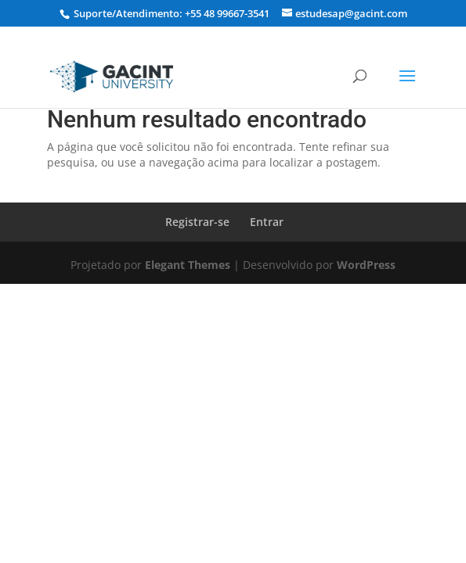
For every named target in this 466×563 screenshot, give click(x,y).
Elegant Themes (187, 264)
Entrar (267, 221)
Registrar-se (197, 221)
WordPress (366, 264)
